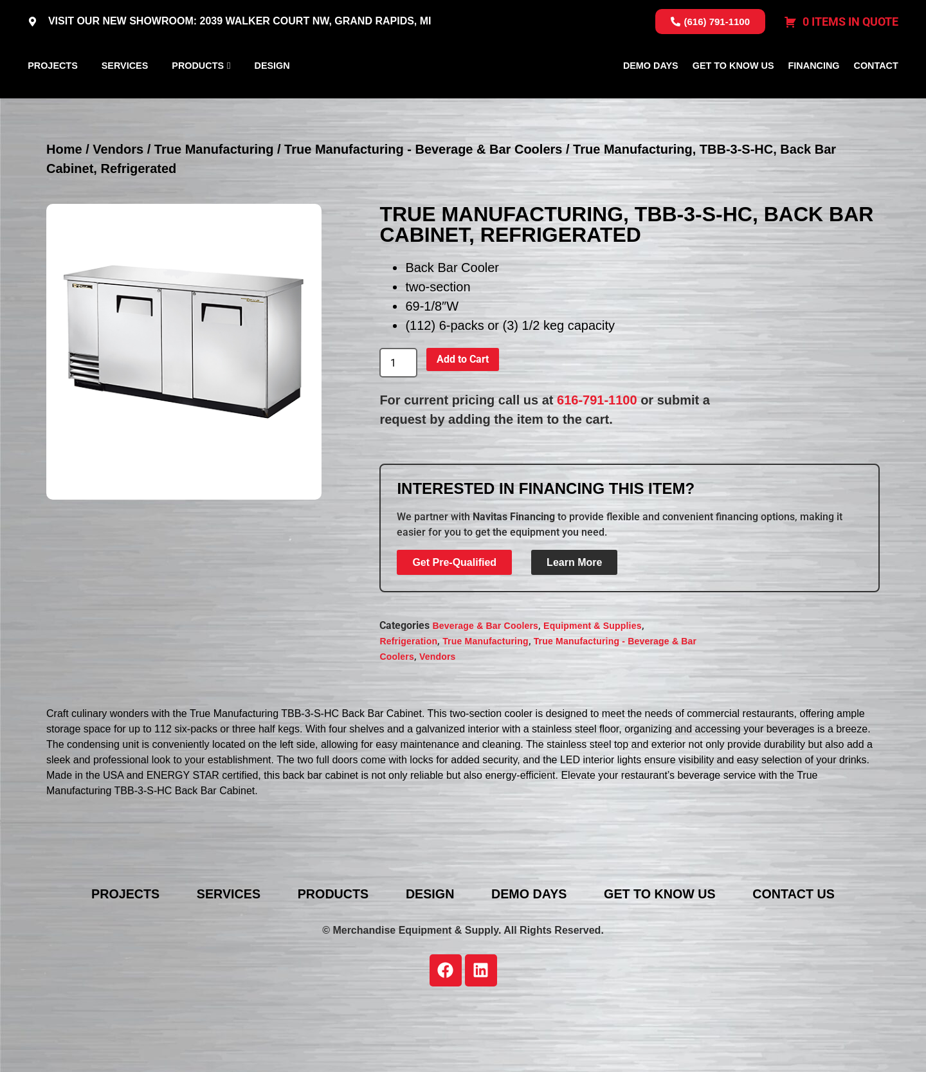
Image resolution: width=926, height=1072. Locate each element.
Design (272, 96)
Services (125, 96)
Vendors (118, 210)
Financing (814, 96)
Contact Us (802, 955)
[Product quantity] (398, 424)
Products (198, 96)
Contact (876, 96)
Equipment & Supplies (592, 686)
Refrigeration (408, 701)
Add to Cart (463, 420)
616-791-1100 (597, 461)
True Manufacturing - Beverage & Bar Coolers (423, 210)
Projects (53, 96)
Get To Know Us (733, 96)
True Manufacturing (214, 210)
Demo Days (650, 96)
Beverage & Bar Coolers (485, 686)
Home (64, 210)
